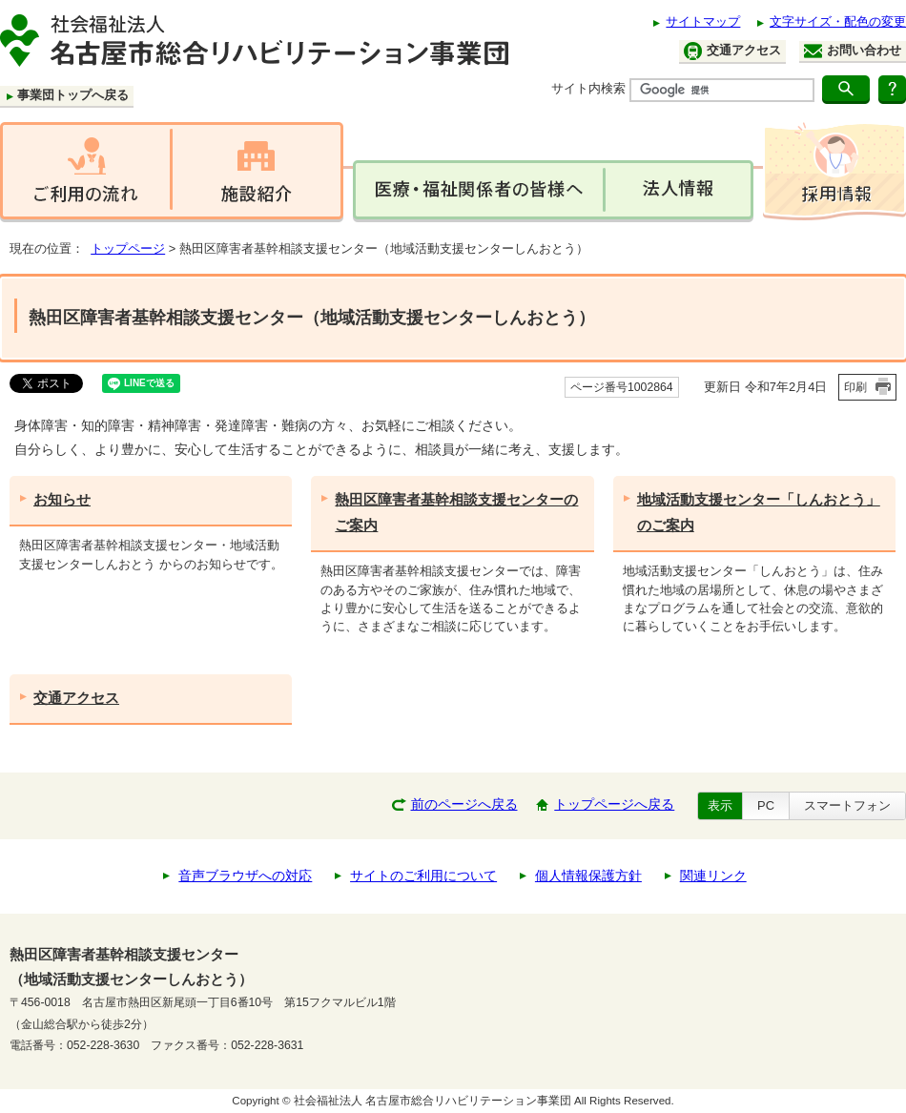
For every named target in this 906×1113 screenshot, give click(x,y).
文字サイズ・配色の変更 (838, 21)
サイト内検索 (588, 88)
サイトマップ (703, 21)
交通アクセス (732, 51)
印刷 (855, 387)
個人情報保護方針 (588, 876)
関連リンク (713, 876)
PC (765, 805)
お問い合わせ (852, 50)
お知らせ (62, 499)
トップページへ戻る (614, 804)
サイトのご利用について (423, 876)
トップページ (128, 248)
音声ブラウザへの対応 (245, 876)
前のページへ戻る (464, 804)
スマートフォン (847, 805)
